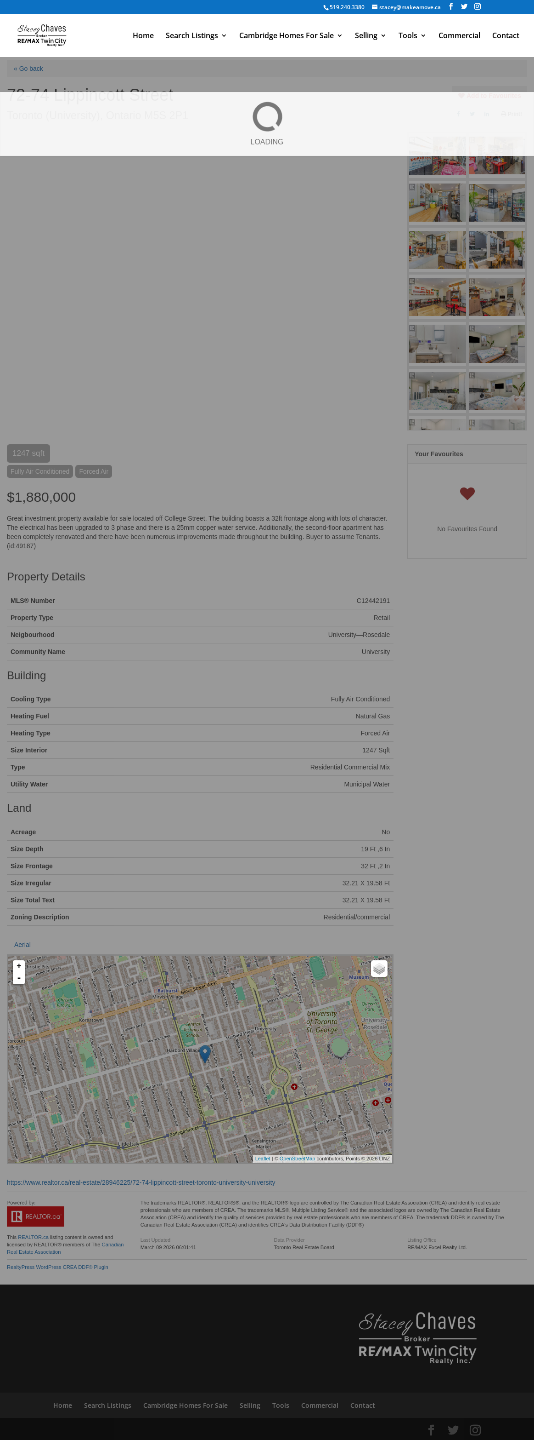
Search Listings (192, 36)
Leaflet (262, 1158)
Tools (408, 36)
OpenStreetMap (297, 1158)
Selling (366, 36)
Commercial (459, 36)
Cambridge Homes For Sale (286, 36)
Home (143, 36)
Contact (505, 36)
